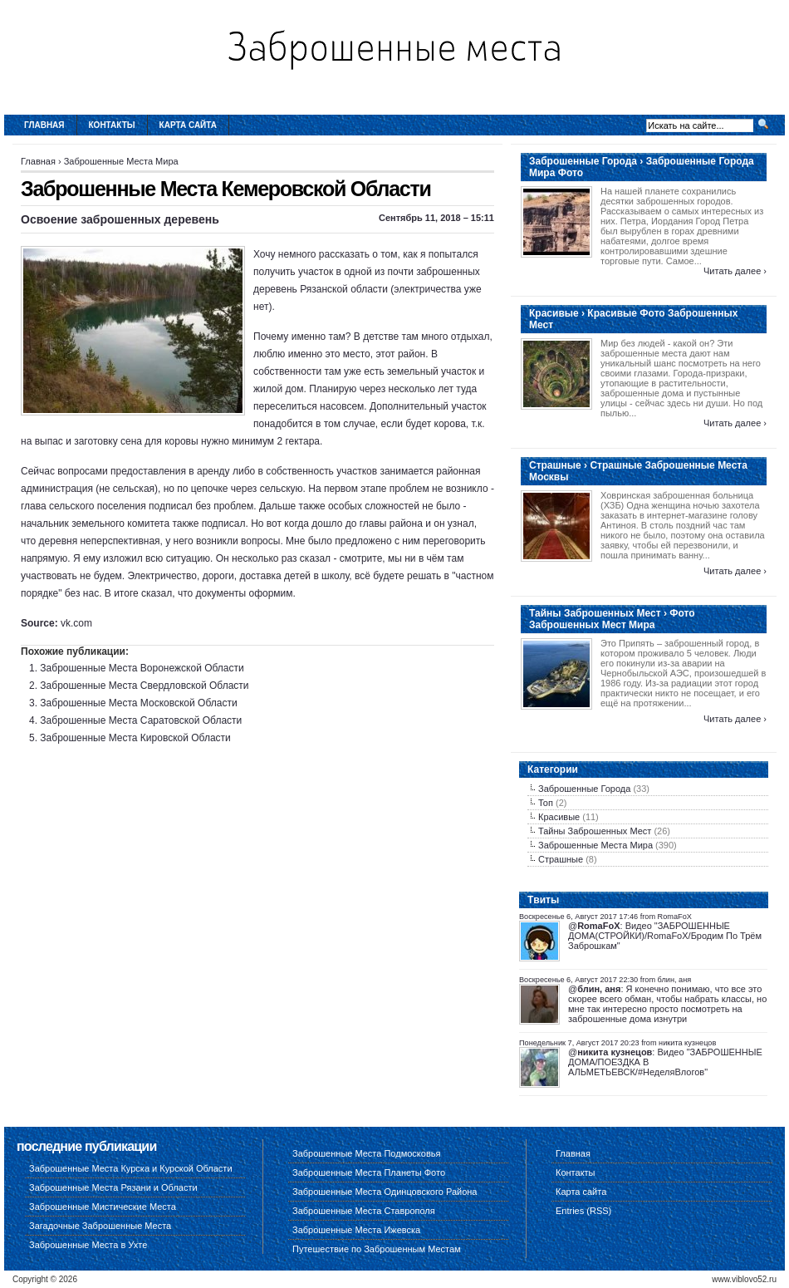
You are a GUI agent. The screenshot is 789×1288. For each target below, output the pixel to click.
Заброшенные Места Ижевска (356, 1230)
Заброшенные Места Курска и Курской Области (131, 1168)
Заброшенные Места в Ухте (88, 1245)
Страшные (560, 859)
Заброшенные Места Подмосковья (366, 1153)
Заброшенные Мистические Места (102, 1207)
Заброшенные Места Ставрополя (363, 1211)
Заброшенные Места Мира (121, 161)
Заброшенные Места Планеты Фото (368, 1172)
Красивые (559, 817)
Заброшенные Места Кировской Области (135, 738)
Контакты (112, 125)
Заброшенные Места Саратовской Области (141, 720)
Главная (44, 125)
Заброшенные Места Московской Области (138, 703)
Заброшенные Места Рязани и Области (113, 1187)
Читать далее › (735, 271)
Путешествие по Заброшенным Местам (376, 1249)
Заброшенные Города (584, 789)
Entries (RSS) (583, 1211)
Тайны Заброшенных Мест (594, 831)
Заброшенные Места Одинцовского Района (384, 1192)
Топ (545, 803)
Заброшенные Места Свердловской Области (144, 685)
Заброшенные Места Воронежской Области (141, 668)
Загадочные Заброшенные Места (100, 1226)
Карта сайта (188, 125)
